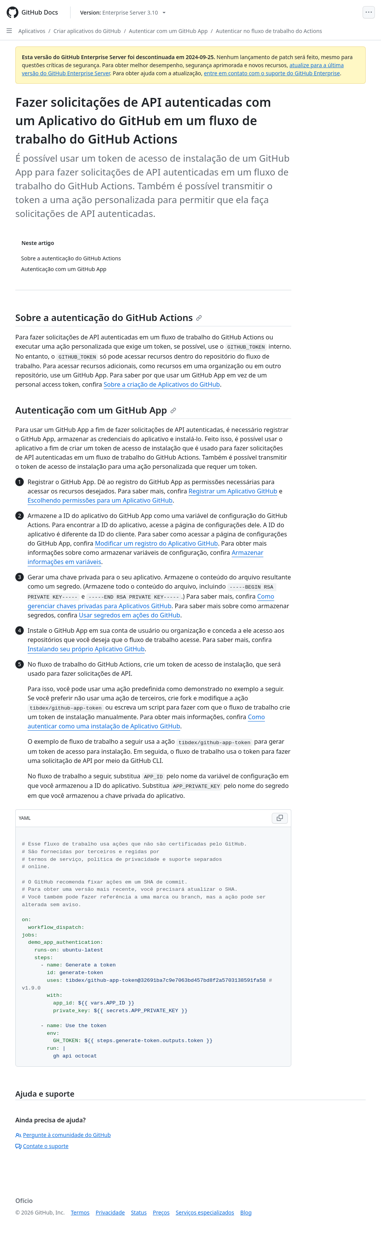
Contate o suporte (42, 1146)
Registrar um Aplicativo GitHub (233, 491)
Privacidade (110, 1212)
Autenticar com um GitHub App (168, 31)
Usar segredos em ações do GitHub (129, 615)
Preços (161, 1212)
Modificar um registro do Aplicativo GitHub (156, 543)
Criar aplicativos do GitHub (87, 31)
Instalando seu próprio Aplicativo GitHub (86, 649)
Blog (246, 1212)
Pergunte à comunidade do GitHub (63, 1134)
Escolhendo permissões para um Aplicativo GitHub (100, 500)
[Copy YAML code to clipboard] (280, 818)
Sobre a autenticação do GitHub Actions (108, 317)
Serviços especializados (205, 1212)
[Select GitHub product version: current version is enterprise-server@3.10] (123, 12)
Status (139, 1212)
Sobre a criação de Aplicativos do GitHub (161, 384)
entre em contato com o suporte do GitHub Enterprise (272, 73)
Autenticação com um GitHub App (95, 410)
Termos (80, 1212)
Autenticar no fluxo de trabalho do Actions (269, 31)
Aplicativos (31, 31)
